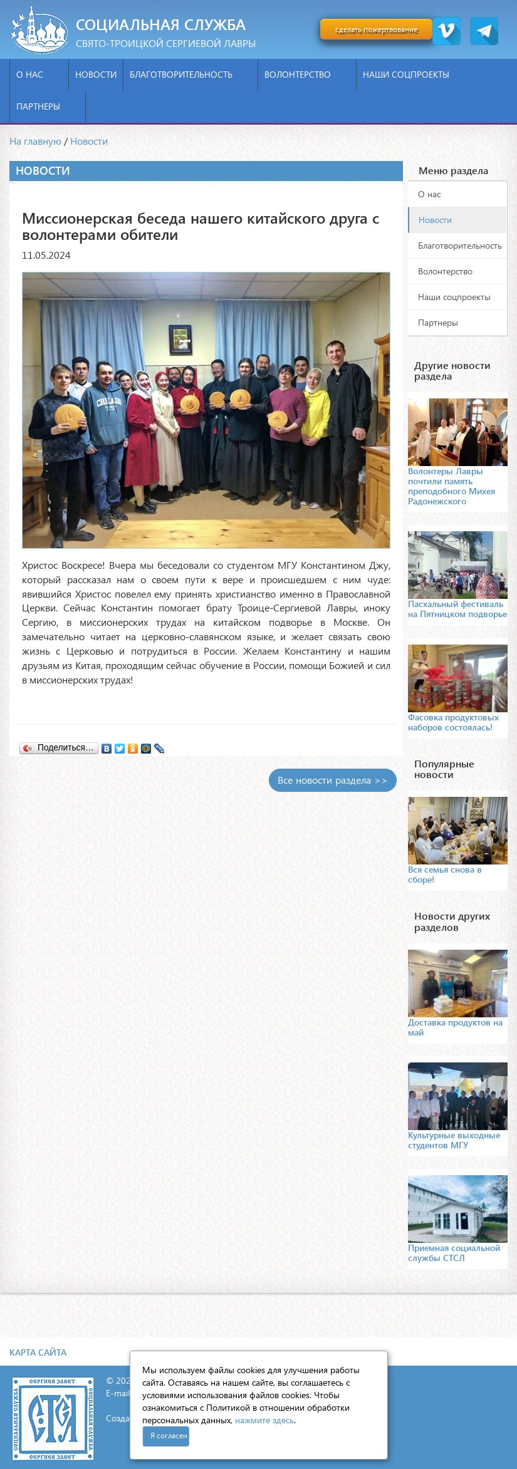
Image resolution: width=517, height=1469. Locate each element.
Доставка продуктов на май (455, 1027)
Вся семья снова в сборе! (445, 874)
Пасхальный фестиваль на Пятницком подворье (457, 609)
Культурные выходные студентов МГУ (454, 1140)
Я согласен (168, 1435)
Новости (96, 74)
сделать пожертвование (376, 29)
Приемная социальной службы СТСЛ (454, 1253)
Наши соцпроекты (415, 74)
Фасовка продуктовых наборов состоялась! (453, 722)
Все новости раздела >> (333, 779)
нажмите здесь (264, 1420)
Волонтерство (307, 74)
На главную (35, 140)
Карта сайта (37, 1352)
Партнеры (47, 106)
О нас (39, 74)
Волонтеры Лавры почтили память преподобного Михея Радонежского (451, 486)
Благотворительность (190, 74)
